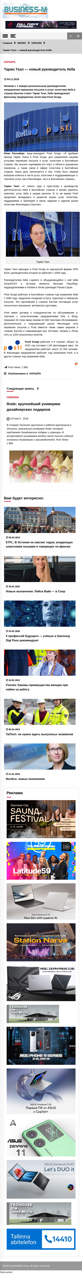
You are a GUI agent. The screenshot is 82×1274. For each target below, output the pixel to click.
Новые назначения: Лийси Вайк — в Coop (35, 591)
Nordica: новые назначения (25, 778)
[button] (70, 35)
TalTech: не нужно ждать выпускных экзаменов (39, 734)
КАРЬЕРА (10, 62)
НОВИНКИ (13, 397)
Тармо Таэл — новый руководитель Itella (39, 69)
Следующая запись (23, 388)
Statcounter (6, 1272)
